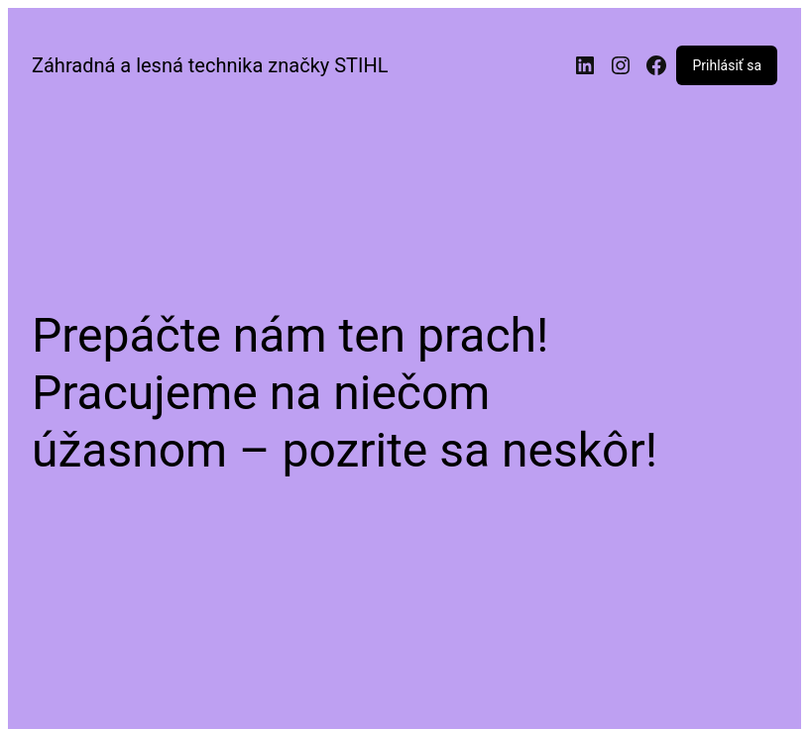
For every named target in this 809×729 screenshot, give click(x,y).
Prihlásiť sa (726, 65)
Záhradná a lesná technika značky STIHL (210, 65)
